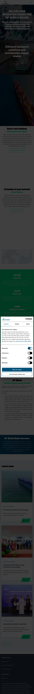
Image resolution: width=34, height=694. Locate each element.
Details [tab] (17, 324)
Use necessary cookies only (17, 374)
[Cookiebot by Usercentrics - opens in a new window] (25, 319)
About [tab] (28, 324)
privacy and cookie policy (23, 341)
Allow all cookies (17, 369)
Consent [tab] (6, 324)
